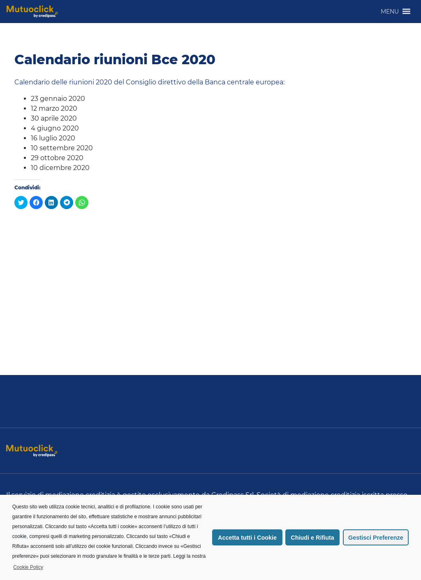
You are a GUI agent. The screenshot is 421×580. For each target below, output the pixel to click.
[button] (390, 11)
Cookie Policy (28, 567)
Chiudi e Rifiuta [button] (312, 537)
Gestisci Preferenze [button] (375, 537)
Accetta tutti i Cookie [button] (247, 537)
